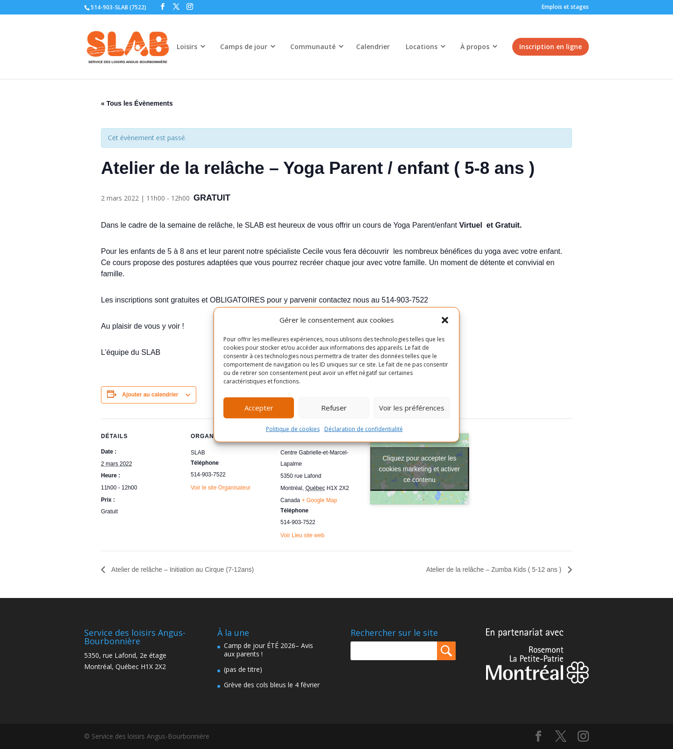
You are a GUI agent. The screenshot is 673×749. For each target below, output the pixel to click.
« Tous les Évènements (137, 103)
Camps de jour (243, 46)
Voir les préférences (411, 407)
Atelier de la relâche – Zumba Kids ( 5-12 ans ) (494, 569)
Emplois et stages (565, 7)
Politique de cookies (293, 429)
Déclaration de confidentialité (363, 429)
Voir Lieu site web (302, 535)
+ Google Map (319, 500)
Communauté (313, 46)
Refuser (334, 407)
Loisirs (187, 46)
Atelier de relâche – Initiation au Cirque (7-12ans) (182, 569)
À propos (474, 46)
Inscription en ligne (550, 46)
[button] (445, 320)
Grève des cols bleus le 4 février (272, 684)
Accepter (258, 407)
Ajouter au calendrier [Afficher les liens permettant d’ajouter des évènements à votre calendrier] (150, 394)
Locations (421, 46)
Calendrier (373, 46)
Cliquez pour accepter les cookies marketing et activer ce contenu (419, 468)
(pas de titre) (243, 669)
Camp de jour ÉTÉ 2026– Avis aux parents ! (268, 649)
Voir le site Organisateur (221, 487)
